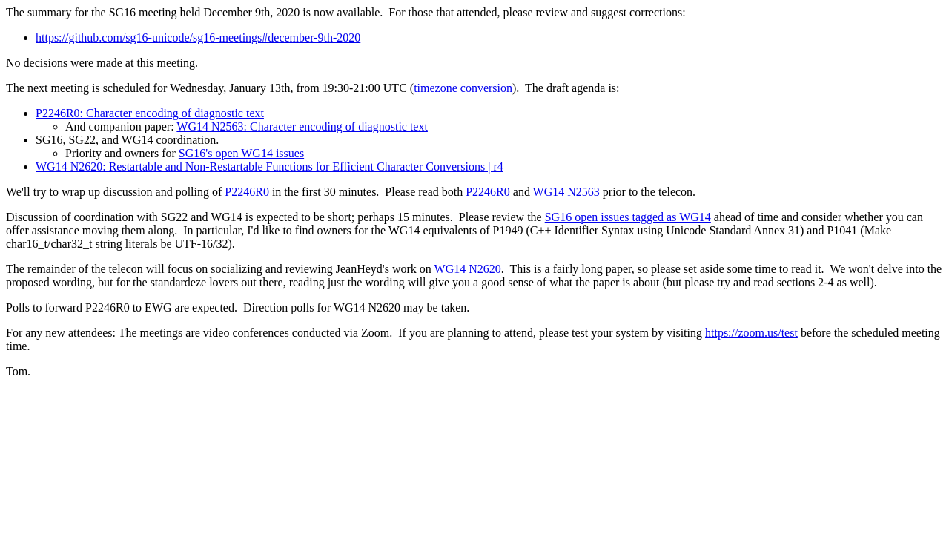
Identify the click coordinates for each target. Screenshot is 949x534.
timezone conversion (463, 88)
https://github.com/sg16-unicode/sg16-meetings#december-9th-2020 (198, 37)
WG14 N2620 (467, 269)
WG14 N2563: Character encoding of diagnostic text (302, 126)
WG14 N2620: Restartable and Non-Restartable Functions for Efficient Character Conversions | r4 (269, 166)
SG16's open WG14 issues (241, 153)
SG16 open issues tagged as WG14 (628, 217)
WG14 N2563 (566, 191)
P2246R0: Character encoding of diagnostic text (150, 113)
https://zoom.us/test (751, 332)
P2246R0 (247, 191)
